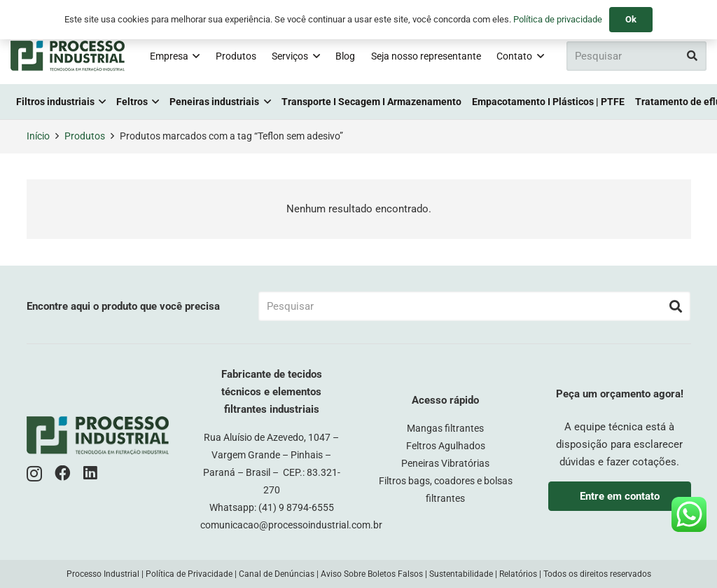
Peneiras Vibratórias (445, 463)
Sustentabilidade (461, 574)
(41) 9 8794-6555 (296, 507)
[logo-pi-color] (68, 56)
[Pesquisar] (636, 56)
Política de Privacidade (189, 574)
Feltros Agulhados (445, 445)
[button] (194, 56)
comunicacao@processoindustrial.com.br (291, 525)
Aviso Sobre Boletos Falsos (372, 574)
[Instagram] (34, 474)
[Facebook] (63, 473)
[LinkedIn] (90, 473)
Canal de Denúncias (276, 574)
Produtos (84, 136)
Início (38, 136)
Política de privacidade (557, 19)
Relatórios (518, 574)
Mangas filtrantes (445, 428)
